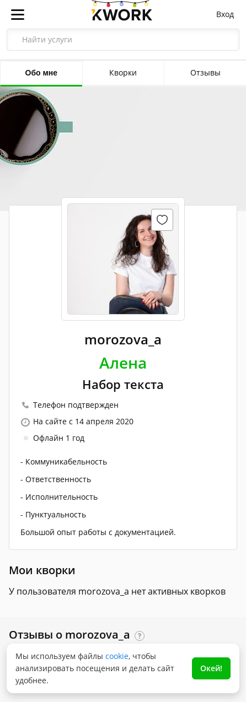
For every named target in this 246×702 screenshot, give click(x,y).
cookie (117, 656)
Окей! (211, 668)
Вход (225, 14)
